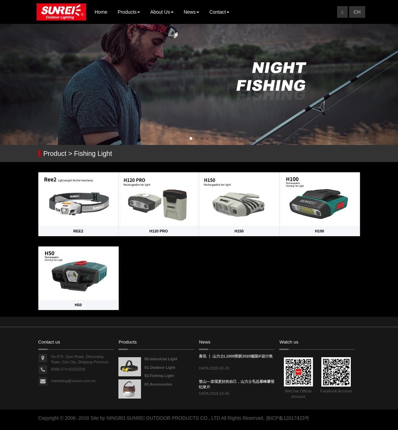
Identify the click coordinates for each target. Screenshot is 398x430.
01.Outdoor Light (159, 367)
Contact (219, 12)
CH (357, 12)
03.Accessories (158, 384)
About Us (162, 12)
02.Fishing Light (159, 376)
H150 (239, 231)
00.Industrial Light (160, 359)
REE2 (78, 231)
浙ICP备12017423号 (288, 418)
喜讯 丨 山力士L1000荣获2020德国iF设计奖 (236, 356)
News (191, 12)
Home (101, 12)
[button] (191, 138)
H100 (319, 231)
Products (129, 12)
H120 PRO (158, 231)
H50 (78, 305)
